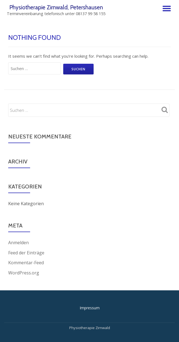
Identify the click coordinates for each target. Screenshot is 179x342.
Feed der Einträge (26, 252)
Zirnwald (102, 327)
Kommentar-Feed (26, 262)
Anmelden (18, 243)
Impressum (90, 307)
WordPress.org (23, 272)
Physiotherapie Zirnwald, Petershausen (56, 7)
